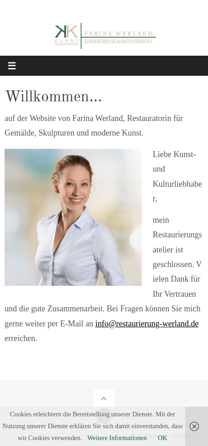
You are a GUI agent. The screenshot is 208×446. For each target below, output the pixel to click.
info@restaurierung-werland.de (146, 323)
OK (162, 437)
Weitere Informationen (117, 437)
